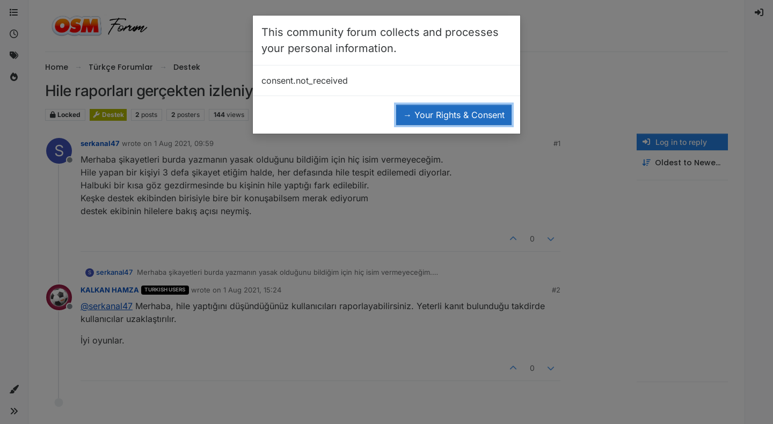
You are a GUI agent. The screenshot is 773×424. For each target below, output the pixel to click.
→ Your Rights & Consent (454, 114)
